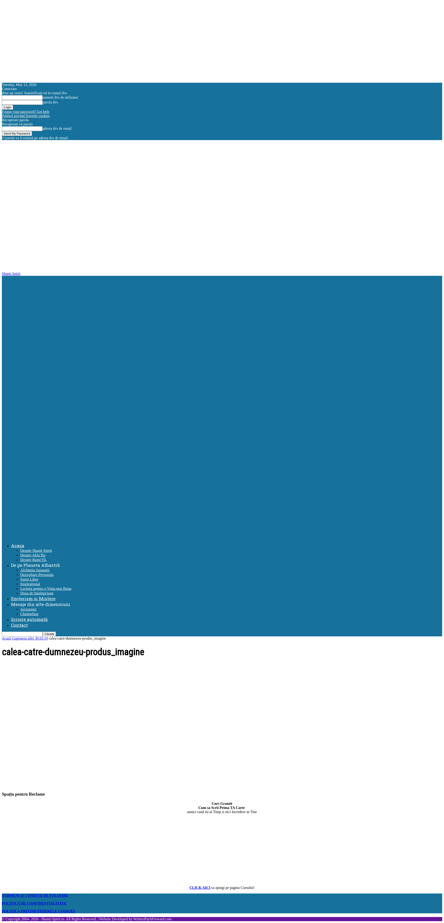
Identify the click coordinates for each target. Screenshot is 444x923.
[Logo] (223, 405)
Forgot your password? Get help (25, 112)
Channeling (29, 614)
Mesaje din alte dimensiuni (40, 604)
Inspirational (30, 584)
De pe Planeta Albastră (35, 565)
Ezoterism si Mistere (33, 598)
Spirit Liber (29, 579)
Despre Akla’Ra (32, 555)
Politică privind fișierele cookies (26, 116)
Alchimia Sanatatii (35, 570)
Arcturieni (28, 609)
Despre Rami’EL (33, 560)
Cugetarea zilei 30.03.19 (30, 638)
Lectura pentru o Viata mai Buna (45, 588)
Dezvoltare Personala (37, 575)
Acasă (6, 638)
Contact (19, 625)
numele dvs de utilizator (60, 97)
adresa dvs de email (57, 128)
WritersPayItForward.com (152, 919)
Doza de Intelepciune (36, 593)
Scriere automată (29, 619)
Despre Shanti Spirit (36, 550)
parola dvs (50, 102)
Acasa (17, 545)
